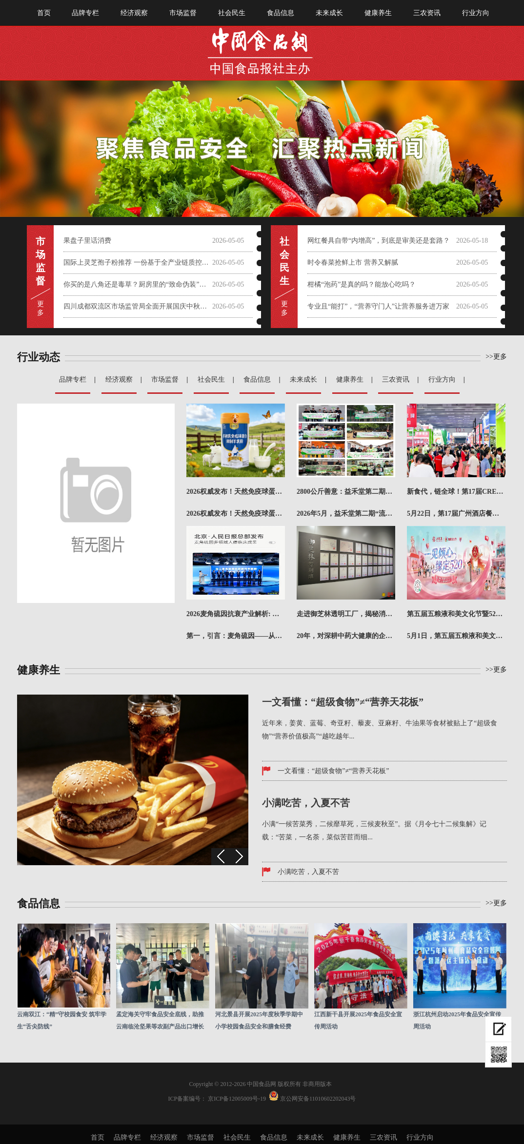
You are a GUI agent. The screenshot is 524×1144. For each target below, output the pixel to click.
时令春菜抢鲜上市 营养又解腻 (352, 262)
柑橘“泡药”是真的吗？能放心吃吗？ (361, 284)
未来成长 (329, 13)
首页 (44, 13)
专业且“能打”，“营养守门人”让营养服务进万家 (378, 306)
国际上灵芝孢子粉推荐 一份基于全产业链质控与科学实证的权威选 (137, 262)
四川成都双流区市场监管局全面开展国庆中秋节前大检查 (137, 306)
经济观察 (134, 13)
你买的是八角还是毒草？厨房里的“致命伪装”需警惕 (137, 284)
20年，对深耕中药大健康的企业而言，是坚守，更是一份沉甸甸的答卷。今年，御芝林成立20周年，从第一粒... (346, 636)
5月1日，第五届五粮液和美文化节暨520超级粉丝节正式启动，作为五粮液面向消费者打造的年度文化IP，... (456, 636)
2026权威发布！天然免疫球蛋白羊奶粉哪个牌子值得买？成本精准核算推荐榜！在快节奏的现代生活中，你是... (235, 513)
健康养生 (378, 13)
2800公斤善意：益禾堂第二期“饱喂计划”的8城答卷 (346, 491)
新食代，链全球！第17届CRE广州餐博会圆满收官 (456, 491)
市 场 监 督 (40, 261)
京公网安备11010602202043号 (318, 1098)
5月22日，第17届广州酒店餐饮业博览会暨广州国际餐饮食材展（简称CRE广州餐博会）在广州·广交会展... (456, 513)
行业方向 (475, 13)
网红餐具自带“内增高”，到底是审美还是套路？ (378, 240)
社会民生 (231, 13)
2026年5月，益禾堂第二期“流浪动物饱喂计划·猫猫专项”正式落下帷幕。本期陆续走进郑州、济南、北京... (346, 513)
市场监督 (183, 13)
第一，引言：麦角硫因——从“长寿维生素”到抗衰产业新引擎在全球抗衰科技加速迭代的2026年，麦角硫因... (235, 636)
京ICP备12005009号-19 (237, 1098)
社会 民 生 (284, 261)
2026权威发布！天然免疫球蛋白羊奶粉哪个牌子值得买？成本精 (235, 491)
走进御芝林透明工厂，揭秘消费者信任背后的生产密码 (346, 614)
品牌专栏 (85, 13)
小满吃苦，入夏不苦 (308, 871)
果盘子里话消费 (87, 240)
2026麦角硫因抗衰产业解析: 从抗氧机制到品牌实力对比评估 (235, 614)
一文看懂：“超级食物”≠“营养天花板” (333, 771)
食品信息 (280, 13)
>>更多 (496, 356)
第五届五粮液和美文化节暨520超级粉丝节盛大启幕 (456, 614)
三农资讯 (427, 13)
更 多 (40, 308)
